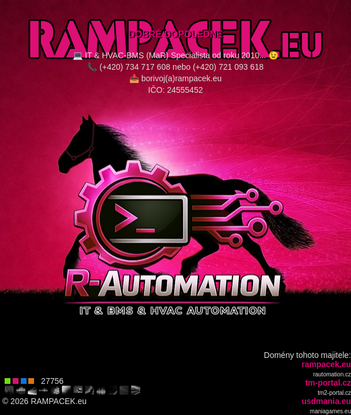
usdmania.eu (326, 401)
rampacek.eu (326, 364)
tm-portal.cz (328, 382)
